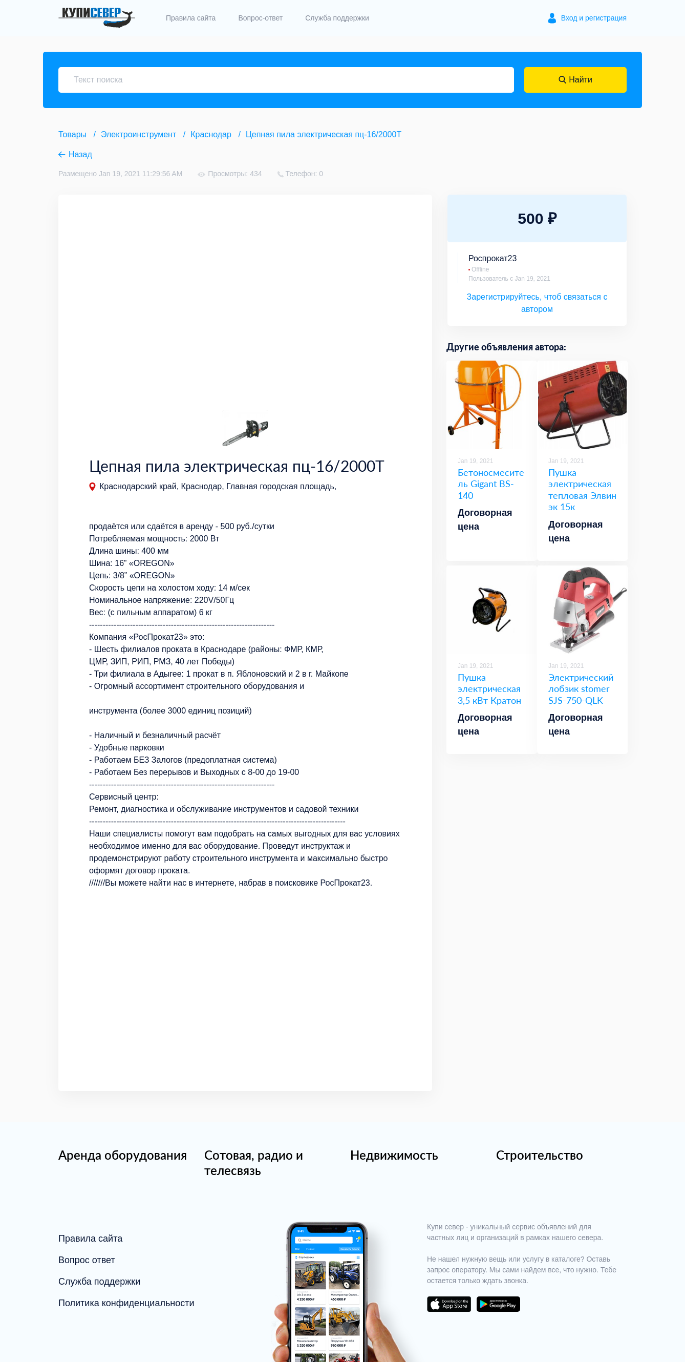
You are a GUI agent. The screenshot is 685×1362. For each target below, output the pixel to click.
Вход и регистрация (594, 18)
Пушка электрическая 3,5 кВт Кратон (489, 689)
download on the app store (449, 1304)
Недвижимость (394, 1154)
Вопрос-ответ (260, 18)
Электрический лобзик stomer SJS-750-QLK (580, 689)
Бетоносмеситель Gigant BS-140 (491, 484)
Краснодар (210, 134)
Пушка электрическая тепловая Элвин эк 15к (582, 490)
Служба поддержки (337, 18)
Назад (80, 154)
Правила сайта (191, 18)
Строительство (539, 1154)
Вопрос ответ (86, 1260)
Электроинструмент (138, 134)
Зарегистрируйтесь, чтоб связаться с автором (537, 302)
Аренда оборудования (122, 1154)
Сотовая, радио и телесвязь (253, 1162)
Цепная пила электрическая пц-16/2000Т (323, 134)
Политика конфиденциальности (126, 1303)
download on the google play (498, 1304)
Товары (72, 134)
